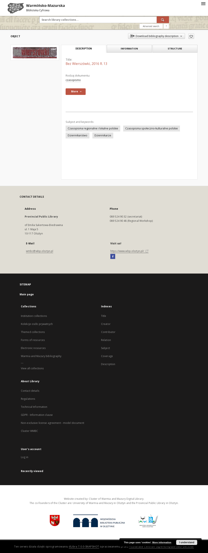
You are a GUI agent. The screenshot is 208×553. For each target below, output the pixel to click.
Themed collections (33, 332)
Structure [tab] (175, 48)
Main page (27, 294)
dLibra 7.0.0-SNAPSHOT (84, 546)
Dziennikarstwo (77, 135)
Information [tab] (129, 48)
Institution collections (34, 316)
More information (161, 542)
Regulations (28, 399)
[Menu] (203, 3)
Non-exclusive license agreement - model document (52, 423)
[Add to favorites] (191, 36)
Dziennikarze (103, 135)
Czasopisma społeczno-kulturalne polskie (151, 128)
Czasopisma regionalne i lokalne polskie (93, 128)
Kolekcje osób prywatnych (37, 324)
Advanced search (151, 26)
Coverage (107, 356)
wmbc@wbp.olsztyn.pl (39, 251)
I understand (186, 542)
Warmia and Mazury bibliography (41, 356)
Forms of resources (33, 340)
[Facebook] (112, 257)
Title (103, 316)
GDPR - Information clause (37, 415)
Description (108, 364)
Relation (106, 340)
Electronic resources (33, 348)
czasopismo (73, 80)
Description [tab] (84, 48)
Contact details (30, 391)
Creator (106, 324)
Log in (24, 457)
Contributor (108, 332)
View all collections (32, 368)
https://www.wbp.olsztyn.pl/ (129, 251)
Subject (105, 348)
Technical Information (34, 407)
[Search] (163, 19)
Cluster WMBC (29, 431)
